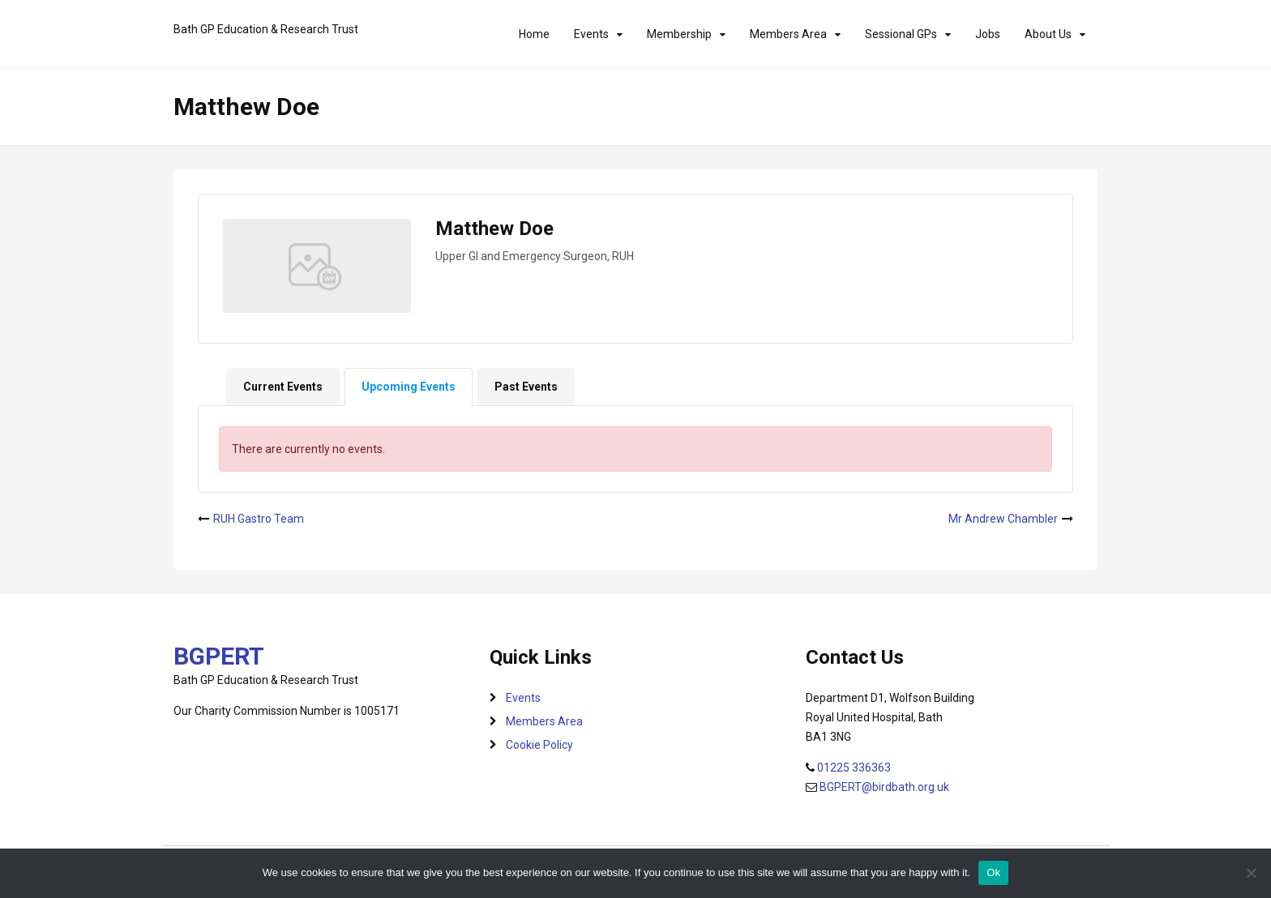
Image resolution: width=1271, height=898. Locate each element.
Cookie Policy (539, 744)
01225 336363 (854, 767)
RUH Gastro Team (258, 518)
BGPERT (218, 656)
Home (534, 34)
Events (591, 34)
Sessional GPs (901, 34)
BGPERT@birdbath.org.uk (884, 786)
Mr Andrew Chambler (1003, 518)
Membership (679, 34)
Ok (993, 872)
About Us (1048, 34)
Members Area (788, 34)
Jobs (987, 34)
